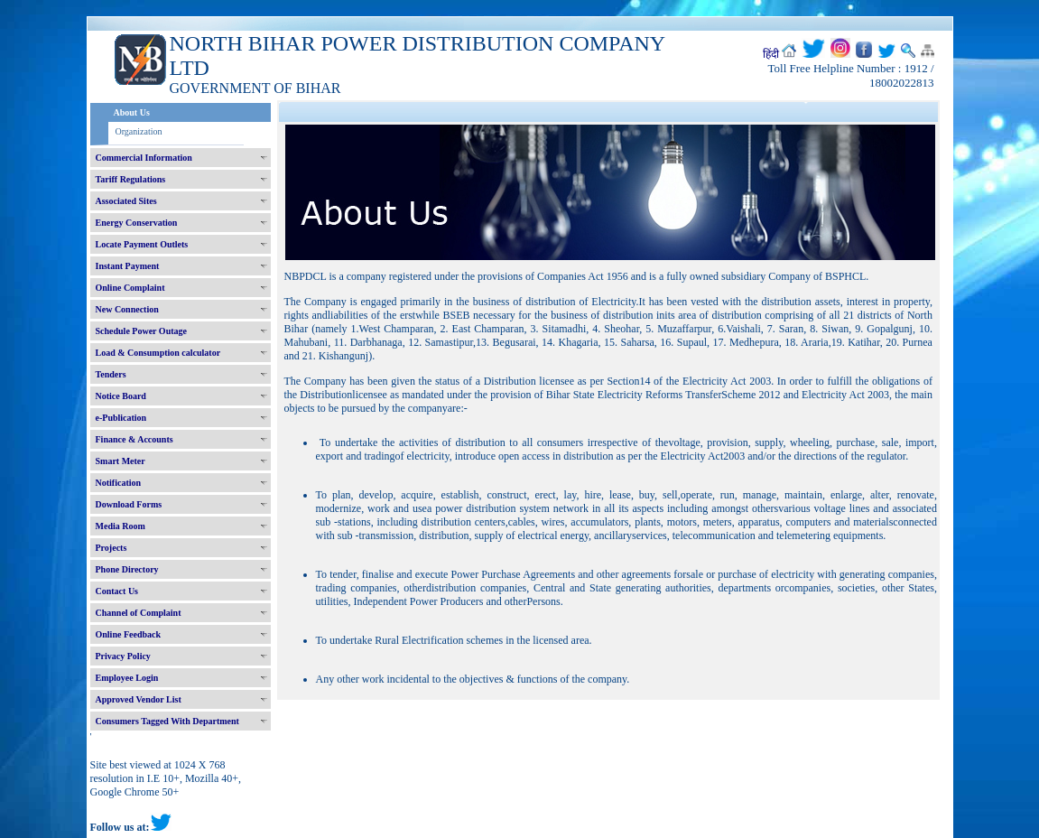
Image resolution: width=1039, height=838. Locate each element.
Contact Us (117, 591)
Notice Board (121, 396)
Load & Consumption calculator (158, 353)
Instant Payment (128, 266)
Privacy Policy (123, 656)
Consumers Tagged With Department (167, 721)
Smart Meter (120, 461)
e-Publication (121, 418)
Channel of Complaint (138, 613)
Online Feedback (129, 634)
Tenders (111, 374)
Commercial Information (144, 158)
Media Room (120, 526)
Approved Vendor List (138, 699)
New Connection (127, 309)
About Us (132, 112)
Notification (119, 483)
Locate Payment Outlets (142, 244)
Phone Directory (127, 569)
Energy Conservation (137, 223)
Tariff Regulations (131, 179)
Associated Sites (126, 201)
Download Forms (129, 504)
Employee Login (127, 678)
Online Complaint (130, 288)
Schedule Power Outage (141, 331)
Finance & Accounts (134, 439)
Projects (111, 548)
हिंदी (771, 54)
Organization (139, 131)
